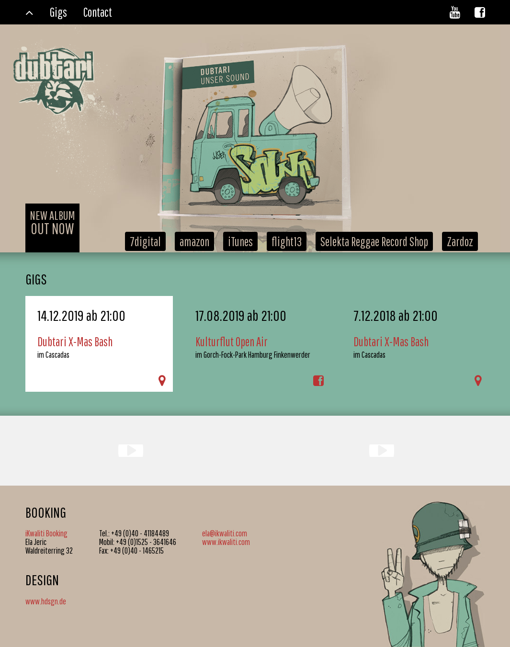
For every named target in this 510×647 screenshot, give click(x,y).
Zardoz (460, 241)
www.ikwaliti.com (226, 542)
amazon (194, 241)
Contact (97, 12)
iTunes (240, 241)
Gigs (58, 12)
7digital (145, 241)
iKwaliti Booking (46, 533)
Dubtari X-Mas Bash (75, 341)
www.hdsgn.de (45, 601)
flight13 (287, 241)
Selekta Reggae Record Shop (374, 241)
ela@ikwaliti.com (224, 533)
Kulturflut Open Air (231, 341)
